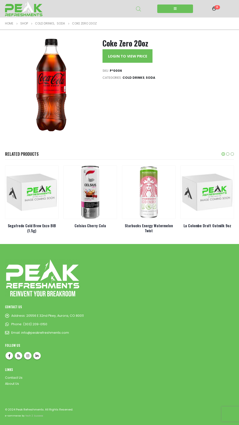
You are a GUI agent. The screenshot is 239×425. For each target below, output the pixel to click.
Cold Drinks (133, 78)
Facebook (9, 356)
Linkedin (37, 356)
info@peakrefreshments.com (45, 332)
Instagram (28, 356)
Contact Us (13, 378)
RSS (18, 356)
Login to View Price (127, 56)
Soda (150, 78)
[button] (223, 154)
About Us (12, 384)
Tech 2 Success (34, 415)
